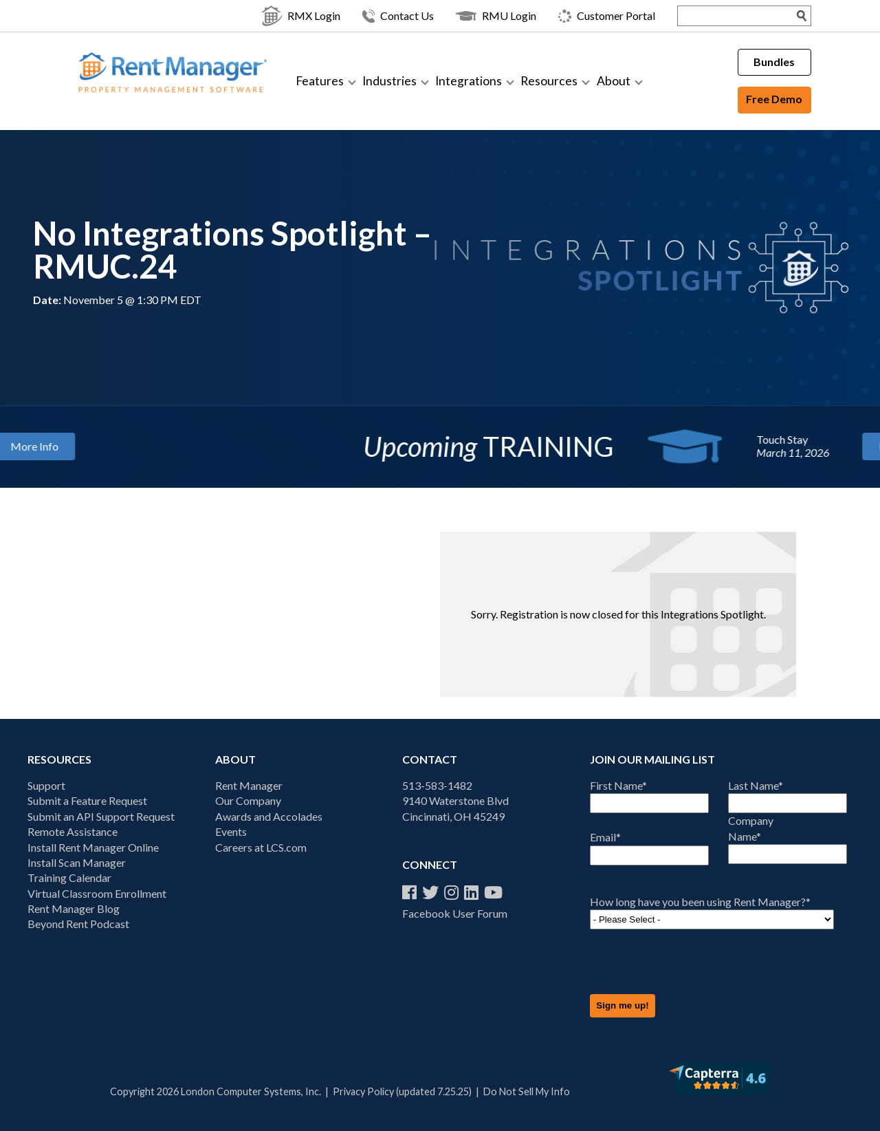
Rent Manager (249, 785)
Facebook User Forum (454, 913)
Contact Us (398, 16)
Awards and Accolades (268, 816)
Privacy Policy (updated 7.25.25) (402, 1091)
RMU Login (496, 16)
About (613, 81)
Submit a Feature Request (87, 800)
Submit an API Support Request (101, 816)
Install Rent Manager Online (93, 847)
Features (320, 81)
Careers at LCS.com (261, 847)
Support (46, 785)
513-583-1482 (437, 785)
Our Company (248, 800)
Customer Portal (606, 16)
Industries (389, 81)
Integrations (468, 81)
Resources (549, 81)
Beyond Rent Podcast (78, 923)
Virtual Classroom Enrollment (97, 893)
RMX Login (300, 16)
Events (231, 831)
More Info (122, 445)
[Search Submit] (802, 15)
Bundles (774, 61)
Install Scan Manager (77, 862)
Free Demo (774, 98)
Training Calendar (69, 877)
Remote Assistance (73, 831)
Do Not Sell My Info (526, 1091)
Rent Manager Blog (74, 908)
